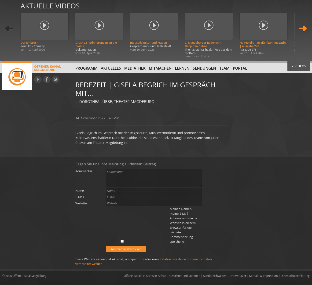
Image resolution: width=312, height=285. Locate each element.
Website (81, 203)
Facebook (47, 79)
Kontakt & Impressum (263, 276)
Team (224, 68)
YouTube (38, 79)
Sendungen (204, 68)
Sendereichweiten (215, 276)
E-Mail (79, 197)
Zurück (9, 29)
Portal (240, 68)
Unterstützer (238, 276)
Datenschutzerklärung (295, 276)
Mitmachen (160, 68)
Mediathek (135, 68)
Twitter (55, 79)
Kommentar (83, 171)
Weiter (303, 29)
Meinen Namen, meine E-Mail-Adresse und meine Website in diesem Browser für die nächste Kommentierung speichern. (183, 225)
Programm (86, 68)
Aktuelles (111, 68)
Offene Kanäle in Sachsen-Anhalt (145, 276)
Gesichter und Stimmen (184, 276)
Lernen (182, 68)
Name (79, 191)
